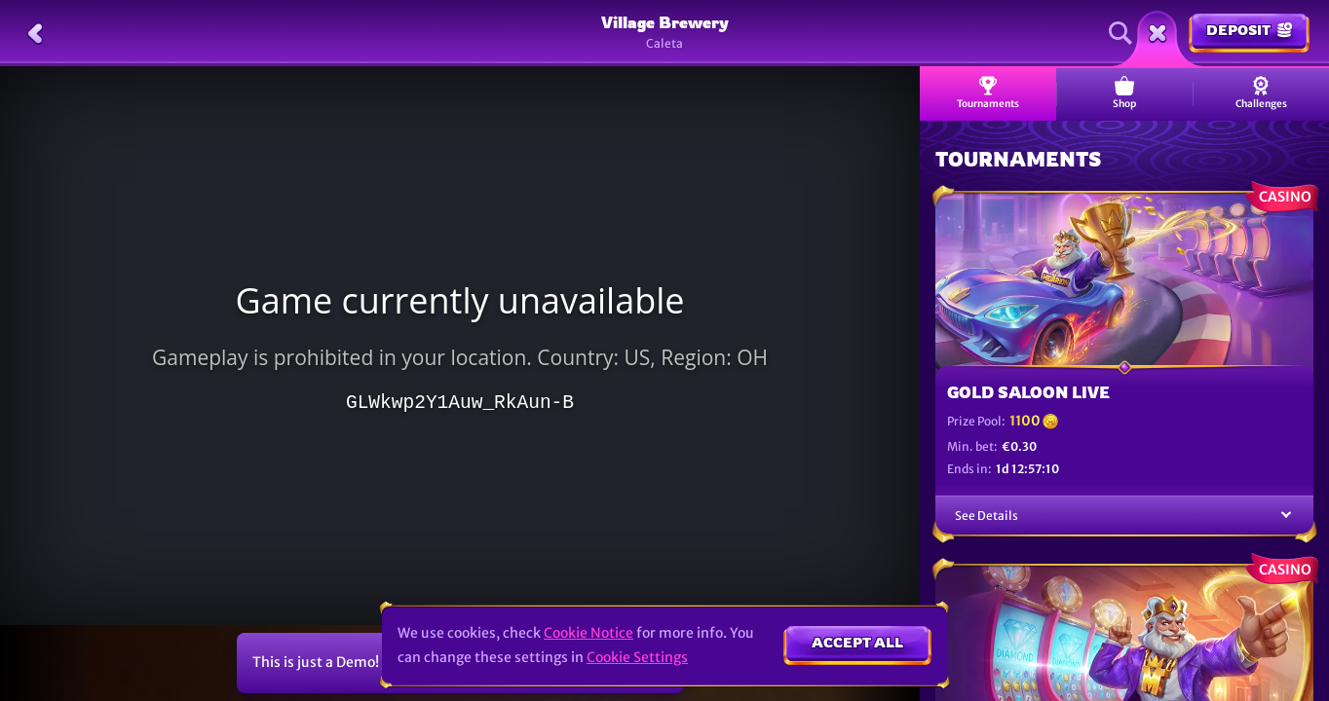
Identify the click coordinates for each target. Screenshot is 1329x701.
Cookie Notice (588, 633)
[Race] (1157, 33)
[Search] (1120, 33)
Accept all (857, 642)
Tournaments (988, 93)
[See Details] (1286, 515)
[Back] (35, 33)
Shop (1124, 93)
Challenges (1261, 93)
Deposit (1249, 29)
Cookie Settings (637, 657)
